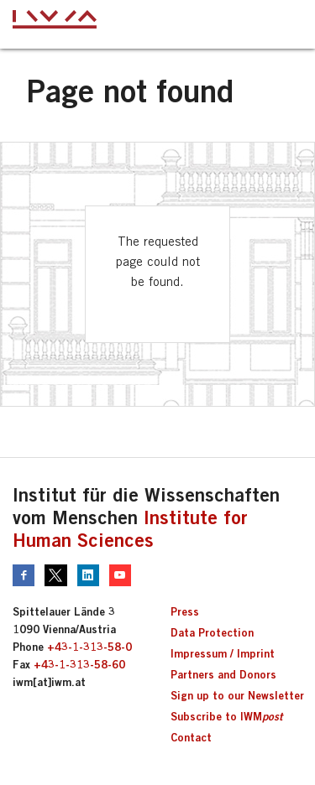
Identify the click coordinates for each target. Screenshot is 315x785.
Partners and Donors (223, 674)
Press (185, 611)
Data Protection (212, 632)
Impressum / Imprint (223, 653)
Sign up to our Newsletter (237, 695)
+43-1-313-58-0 (89, 646)
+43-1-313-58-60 (79, 664)
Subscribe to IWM (226, 716)
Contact (191, 737)
